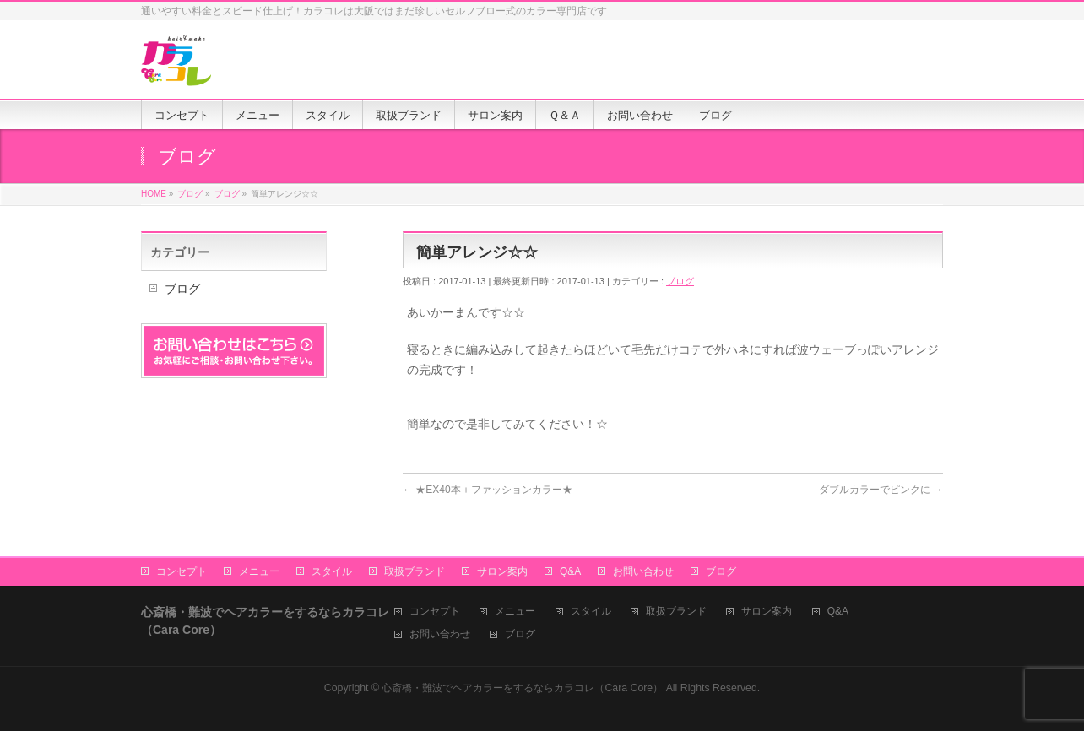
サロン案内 (502, 571)
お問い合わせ (643, 571)
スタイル (332, 571)
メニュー (259, 571)
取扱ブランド (414, 571)
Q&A (570, 571)
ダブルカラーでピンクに (881, 489)
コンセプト (181, 571)
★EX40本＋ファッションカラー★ (487, 489)
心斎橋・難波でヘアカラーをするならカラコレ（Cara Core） (522, 688)
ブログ (680, 281)
